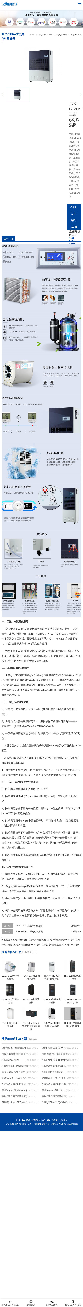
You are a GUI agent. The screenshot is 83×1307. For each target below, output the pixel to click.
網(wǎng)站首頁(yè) (10, 1303)
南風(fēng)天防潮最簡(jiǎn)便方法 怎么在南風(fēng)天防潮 (56, 1054)
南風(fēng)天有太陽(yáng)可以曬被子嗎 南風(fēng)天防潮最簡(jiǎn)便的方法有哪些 (15, 1090)
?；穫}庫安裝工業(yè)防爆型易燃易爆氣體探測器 (56, 1102)
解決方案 (31, 1303)
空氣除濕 (68, 770)
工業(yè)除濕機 (60, 34)
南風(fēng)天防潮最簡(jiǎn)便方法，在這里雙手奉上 (15, 1054)
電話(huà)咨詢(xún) (72, 1303)
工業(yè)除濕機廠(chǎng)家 (60, 939)
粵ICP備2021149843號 (68, 1124)
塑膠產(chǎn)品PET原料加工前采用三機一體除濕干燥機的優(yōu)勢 (15, 1102)
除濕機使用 (11, 796)
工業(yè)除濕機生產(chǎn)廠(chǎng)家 (60, 944)
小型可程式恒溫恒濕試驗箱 (15, 1066)
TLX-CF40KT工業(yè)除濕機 (28, 931)
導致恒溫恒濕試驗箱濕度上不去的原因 (15, 1096)
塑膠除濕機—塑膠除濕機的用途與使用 (15, 1047)
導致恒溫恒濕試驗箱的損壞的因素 (56, 1084)
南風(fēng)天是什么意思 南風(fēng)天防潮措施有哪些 (56, 1090)
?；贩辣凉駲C (10, 1060)
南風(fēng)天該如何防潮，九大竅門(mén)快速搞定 (15, 1072)
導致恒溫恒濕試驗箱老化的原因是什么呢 (15, 1084)
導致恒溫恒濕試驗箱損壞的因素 (56, 1096)
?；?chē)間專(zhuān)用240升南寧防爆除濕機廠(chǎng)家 (56, 1060)
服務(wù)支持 (52, 1303)
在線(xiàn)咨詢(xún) (74, 217)
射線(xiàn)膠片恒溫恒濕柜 (14, 1078)
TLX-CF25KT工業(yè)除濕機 (28, 925)
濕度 (11, 695)
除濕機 (31, 628)
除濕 (29, 650)
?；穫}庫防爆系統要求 (53, 1072)
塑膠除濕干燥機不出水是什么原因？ (56, 1078)
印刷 (38, 633)
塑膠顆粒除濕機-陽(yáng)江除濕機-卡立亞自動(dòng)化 (56, 1047)
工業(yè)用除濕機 (14, 675)
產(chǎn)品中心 (45, 34)
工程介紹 (8, 239)
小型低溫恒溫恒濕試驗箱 (54, 1066)
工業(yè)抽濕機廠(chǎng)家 (26, 944)
